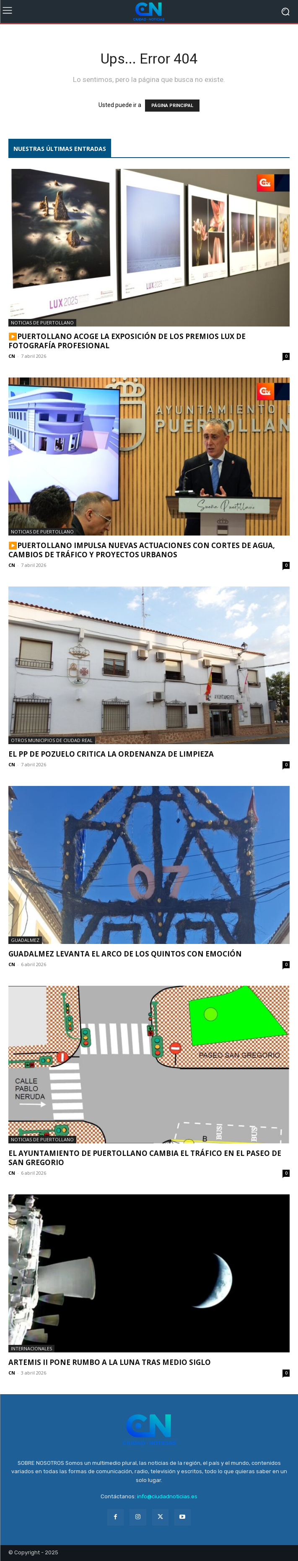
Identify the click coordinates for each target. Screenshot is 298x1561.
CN (11, 356)
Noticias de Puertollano (42, 322)
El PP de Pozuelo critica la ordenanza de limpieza (111, 754)
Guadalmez (25, 940)
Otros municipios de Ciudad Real (52, 740)
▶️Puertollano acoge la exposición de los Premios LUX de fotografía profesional (127, 341)
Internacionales (31, 1348)
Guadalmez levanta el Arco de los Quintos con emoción (125, 954)
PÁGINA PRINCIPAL (172, 105)
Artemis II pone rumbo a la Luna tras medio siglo (109, 1362)
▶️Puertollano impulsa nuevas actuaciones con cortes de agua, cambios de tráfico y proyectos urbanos (141, 550)
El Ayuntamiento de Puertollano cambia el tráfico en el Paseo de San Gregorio (144, 1157)
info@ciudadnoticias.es (167, 1496)
